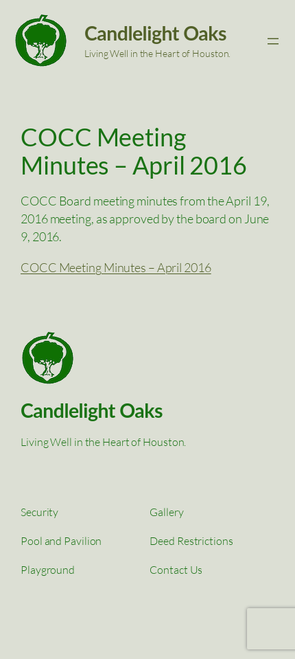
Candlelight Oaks (155, 33)
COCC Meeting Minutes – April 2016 (116, 267)
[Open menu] (273, 41)
